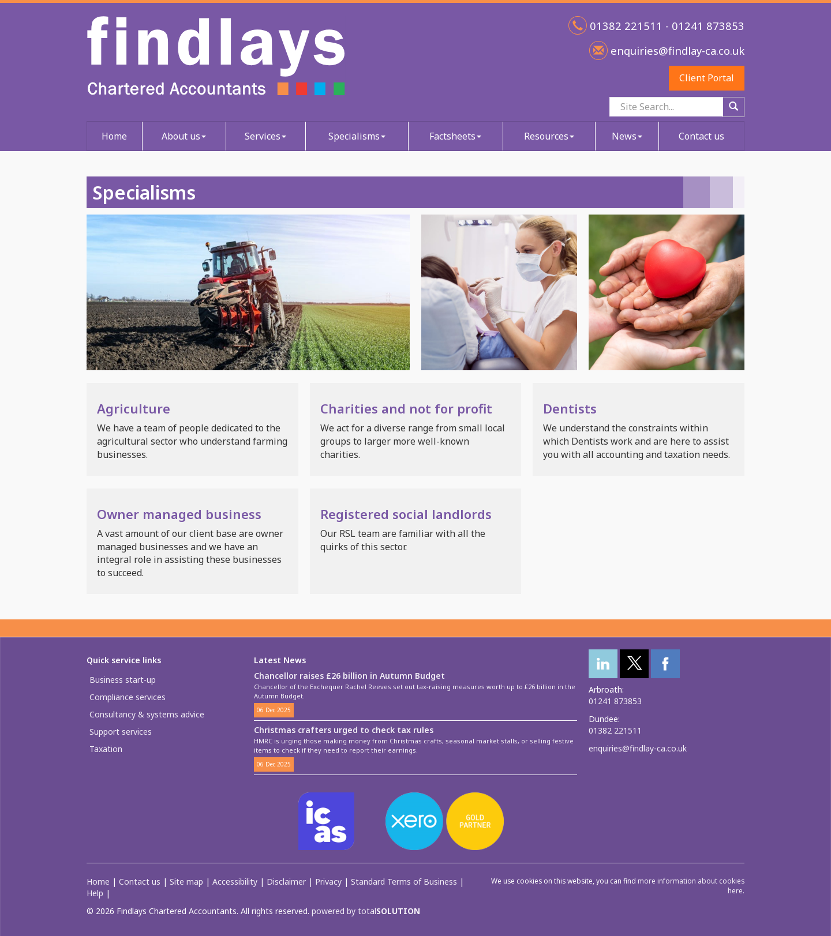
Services (265, 136)
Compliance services (127, 696)
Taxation (105, 748)
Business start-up (122, 679)
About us (184, 136)
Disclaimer (286, 881)
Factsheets (455, 136)
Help (95, 893)
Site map (186, 881)
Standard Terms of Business (404, 881)
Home (114, 136)
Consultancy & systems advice (146, 714)
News (627, 136)
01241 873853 (615, 701)
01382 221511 (615, 730)
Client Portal (706, 78)
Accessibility (234, 881)
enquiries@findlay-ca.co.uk (676, 50)
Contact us (701, 136)
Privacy (328, 881)
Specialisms (356, 136)
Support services (120, 731)
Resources (549, 136)
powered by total (366, 910)
